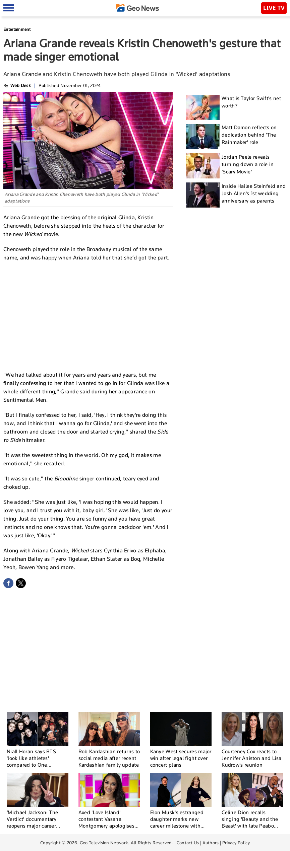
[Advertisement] (88, 315)
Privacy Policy (236, 842)
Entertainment (17, 29)
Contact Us (188, 842)
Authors (210, 842)
